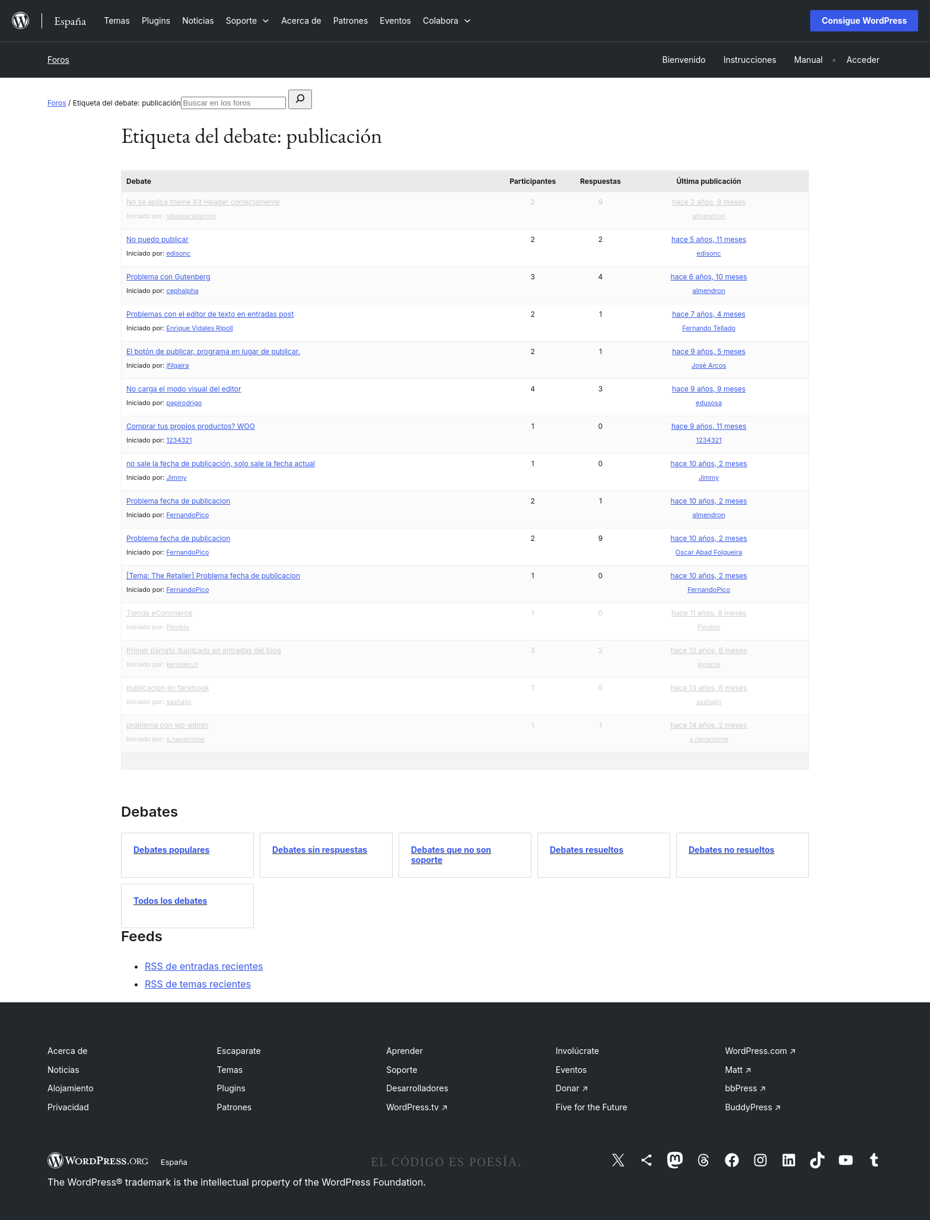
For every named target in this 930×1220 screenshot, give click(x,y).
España (174, 1162)
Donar (572, 1088)
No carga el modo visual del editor (183, 388)
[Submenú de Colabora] (447, 20)
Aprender (404, 1051)
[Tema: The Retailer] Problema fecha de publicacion (213, 575)
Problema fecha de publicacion (178, 500)
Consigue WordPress (864, 20)
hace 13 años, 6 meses (709, 650)
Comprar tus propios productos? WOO (190, 426)
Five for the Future (592, 1107)
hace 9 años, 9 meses (709, 388)
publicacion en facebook (167, 687)
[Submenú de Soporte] (247, 20)
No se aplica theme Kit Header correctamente (203, 202)
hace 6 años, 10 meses (709, 276)
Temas (230, 1070)
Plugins (231, 1088)
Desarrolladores (417, 1088)
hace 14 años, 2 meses (709, 725)
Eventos (571, 1070)
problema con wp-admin (167, 725)
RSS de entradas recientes (204, 966)
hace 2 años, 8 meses (709, 202)
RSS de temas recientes (198, 984)
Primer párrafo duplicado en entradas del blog (203, 650)
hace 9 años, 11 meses (708, 426)
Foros (58, 60)
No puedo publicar (157, 239)
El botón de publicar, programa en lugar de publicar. (213, 351)
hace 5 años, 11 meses (708, 239)
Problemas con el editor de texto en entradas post (210, 314)
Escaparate (239, 1051)
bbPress (745, 1088)
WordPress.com (760, 1051)
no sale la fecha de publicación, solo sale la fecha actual (220, 463)
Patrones (234, 1107)
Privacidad (68, 1107)
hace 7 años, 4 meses (709, 314)
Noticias (63, 1070)
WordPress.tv (417, 1107)
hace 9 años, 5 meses (709, 351)
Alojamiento (70, 1088)
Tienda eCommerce (159, 613)
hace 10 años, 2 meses (709, 463)
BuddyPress (753, 1107)
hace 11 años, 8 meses (708, 613)
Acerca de (67, 1051)
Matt (738, 1070)
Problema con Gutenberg (168, 276)
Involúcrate (577, 1051)
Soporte (401, 1070)
